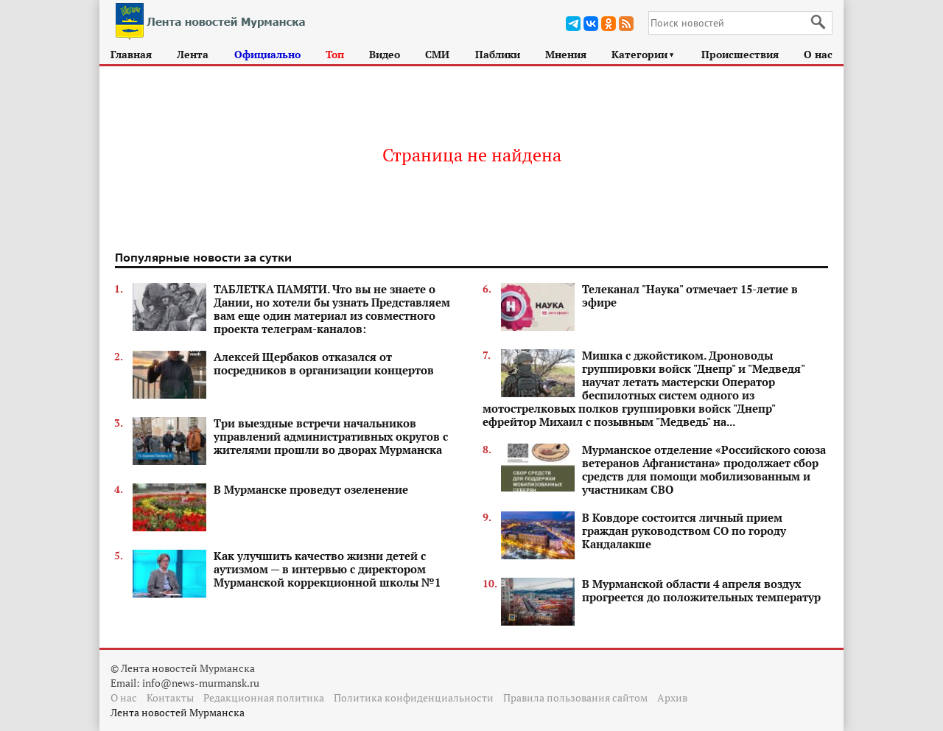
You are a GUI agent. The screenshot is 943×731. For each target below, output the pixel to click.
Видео (384, 54)
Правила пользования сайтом (575, 697)
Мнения (565, 54)
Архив (672, 697)
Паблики (497, 54)
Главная (131, 54)
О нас (818, 54)
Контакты (170, 697)
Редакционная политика (263, 697)
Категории (643, 54)
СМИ (437, 54)
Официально (267, 54)
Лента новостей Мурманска (178, 712)
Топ (335, 54)
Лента (192, 54)
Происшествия (740, 54)
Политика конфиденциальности (414, 697)
